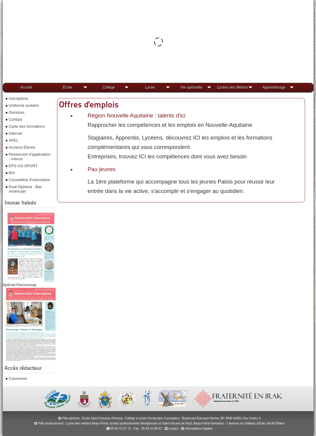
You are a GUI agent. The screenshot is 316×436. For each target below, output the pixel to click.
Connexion (18, 378)
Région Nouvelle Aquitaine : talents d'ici (136, 115)
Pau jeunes (102, 169)
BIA (12, 173)
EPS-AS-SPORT (23, 166)
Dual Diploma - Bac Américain (25, 189)
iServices (17, 112)
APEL (14, 140)
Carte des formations (27, 126)
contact (171, 428)
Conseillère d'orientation (29, 179)
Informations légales (199, 428)
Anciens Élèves (22, 147)
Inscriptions (19, 98)
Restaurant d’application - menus (29, 156)
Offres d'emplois (89, 104)
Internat (15, 133)
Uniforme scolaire (24, 105)
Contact (15, 119)
